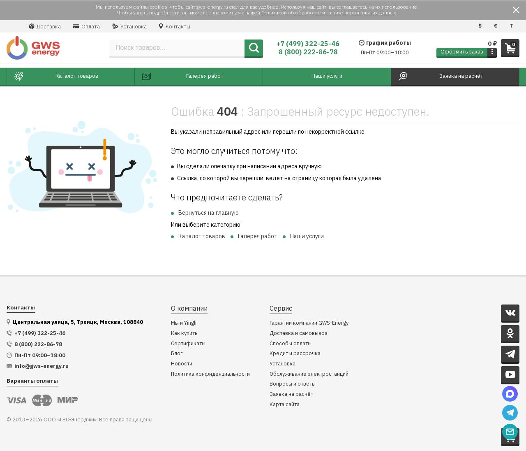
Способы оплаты (290, 344)
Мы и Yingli (183, 323)
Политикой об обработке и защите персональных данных (328, 12)
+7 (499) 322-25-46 (308, 43)
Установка (129, 26)
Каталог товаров (201, 236)
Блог (176, 354)
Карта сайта (285, 405)
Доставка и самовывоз (299, 333)
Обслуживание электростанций (309, 374)
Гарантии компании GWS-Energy (309, 323)
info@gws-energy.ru (41, 366)
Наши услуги (307, 236)
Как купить (184, 333)
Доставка (45, 26)
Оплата (86, 26)
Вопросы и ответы (293, 384)
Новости (181, 364)
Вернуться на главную (208, 212)
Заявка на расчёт (291, 394)
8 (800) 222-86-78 (308, 52)
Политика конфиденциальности (210, 374)
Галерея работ (257, 236)
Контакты (174, 26)
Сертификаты (188, 344)
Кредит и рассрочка (295, 354)
